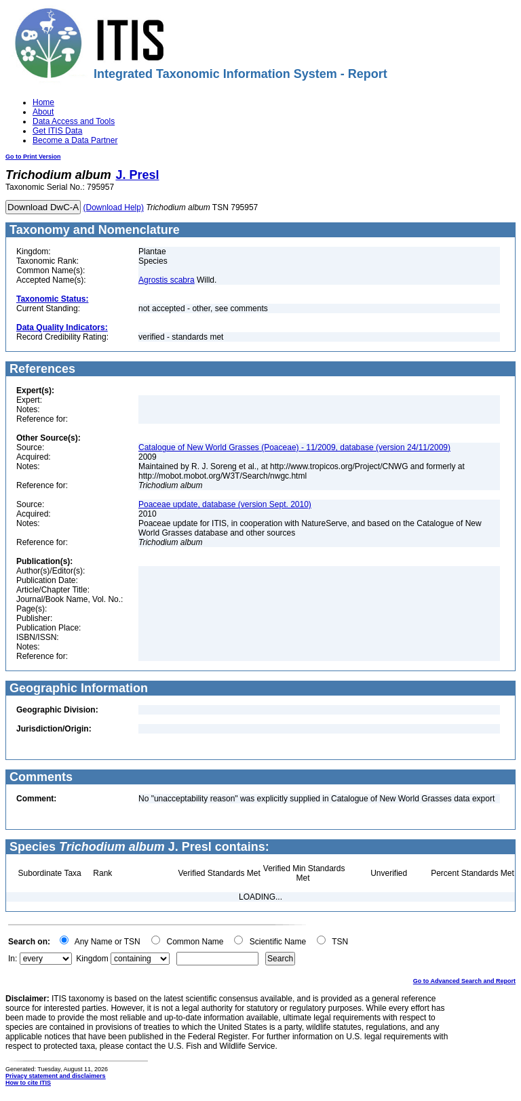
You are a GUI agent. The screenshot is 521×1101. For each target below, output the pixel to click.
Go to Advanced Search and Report (464, 981)
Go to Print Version (33, 156)
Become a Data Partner (75, 140)
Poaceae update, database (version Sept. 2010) (224, 504)
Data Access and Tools (74, 121)
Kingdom (92, 958)
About (43, 112)
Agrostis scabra (166, 280)
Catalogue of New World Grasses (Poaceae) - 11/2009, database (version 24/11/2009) (294, 447)
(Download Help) (113, 207)
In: (12, 958)
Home (43, 102)
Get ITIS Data (57, 131)
